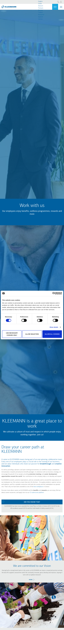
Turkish (40, 12)
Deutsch (40, 6)
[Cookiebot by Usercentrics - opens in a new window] (54, 293)
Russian (40, 10)
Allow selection (32, 334)
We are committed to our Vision (32, 566)
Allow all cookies (52, 334)
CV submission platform (37, 492)
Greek (40, 3)
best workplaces (38, 486)
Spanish (40, 17)
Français (40, 8)
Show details (54, 327)
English (40, 1)
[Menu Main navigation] (61, 7)
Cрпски (40, 19)
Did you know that (32, 502)
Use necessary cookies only (12, 334)
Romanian (41, 14)
